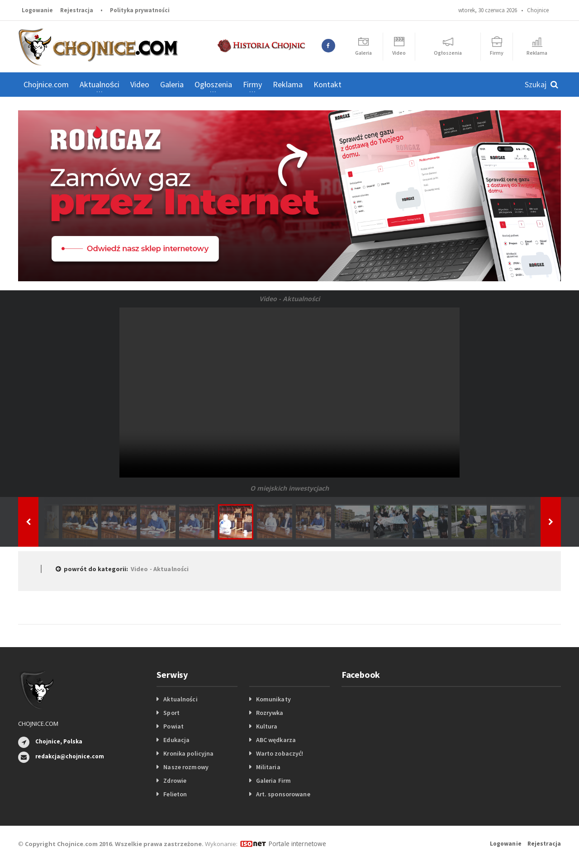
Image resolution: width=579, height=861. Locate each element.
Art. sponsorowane (282, 794)
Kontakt (327, 84)
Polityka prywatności (140, 10)
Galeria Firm (273, 780)
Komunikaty (273, 699)
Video (139, 84)
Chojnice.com (46, 84)
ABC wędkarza (275, 740)
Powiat (173, 726)
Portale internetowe (296, 843)
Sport (171, 713)
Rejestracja (76, 10)
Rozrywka (269, 713)
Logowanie (37, 10)
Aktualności (180, 699)
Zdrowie (174, 780)
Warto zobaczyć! (279, 753)
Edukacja (176, 740)
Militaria (268, 767)
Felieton (174, 794)
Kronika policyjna (188, 753)
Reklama (288, 84)
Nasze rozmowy (185, 767)
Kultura (266, 726)
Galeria (172, 84)
